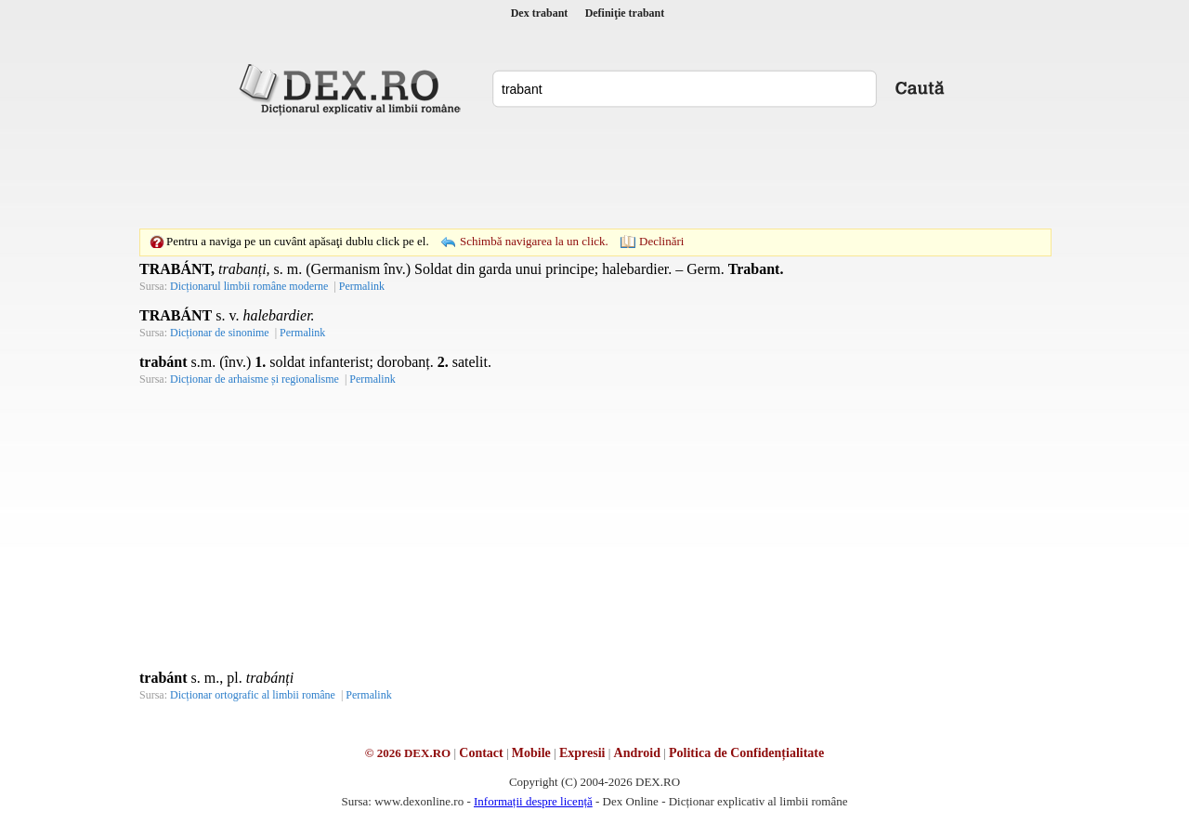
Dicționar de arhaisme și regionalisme (254, 379)
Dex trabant (539, 13)
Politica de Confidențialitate (746, 753)
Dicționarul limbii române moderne (249, 286)
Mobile (531, 753)
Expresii (582, 753)
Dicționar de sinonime (219, 332)
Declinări (661, 241)
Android (637, 753)
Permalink (362, 286)
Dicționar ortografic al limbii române (252, 694)
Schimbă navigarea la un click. (534, 241)
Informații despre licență (533, 801)
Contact (481, 753)
